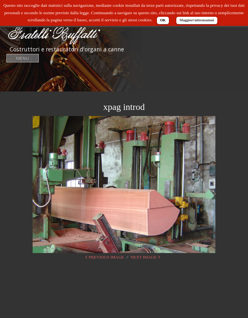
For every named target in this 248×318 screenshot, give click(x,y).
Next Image (143, 257)
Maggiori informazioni (197, 20)
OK (163, 20)
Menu (22, 58)
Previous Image (106, 257)
